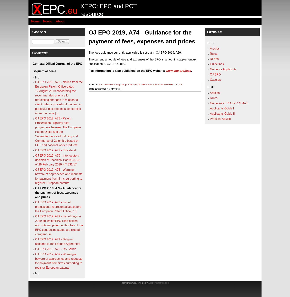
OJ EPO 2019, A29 (168, 52)
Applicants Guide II (222, 113)
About (60, 21)
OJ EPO (215, 74)
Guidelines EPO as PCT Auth (229, 103)
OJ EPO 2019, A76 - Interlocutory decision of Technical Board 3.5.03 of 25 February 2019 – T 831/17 (57, 160)
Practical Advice (220, 118)
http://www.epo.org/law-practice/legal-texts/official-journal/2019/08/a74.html (140, 84)
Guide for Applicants (223, 69)
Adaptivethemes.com (158, 283)
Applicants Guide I (222, 108)
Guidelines (217, 64)
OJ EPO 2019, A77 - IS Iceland (55, 150)
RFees (214, 58)
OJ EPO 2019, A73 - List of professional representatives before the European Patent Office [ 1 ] (58, 207)
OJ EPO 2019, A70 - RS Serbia (55, 249)
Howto (47, 21)
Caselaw (215, 79)
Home (35, 21)
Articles (215, 48)
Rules (214, 53)
